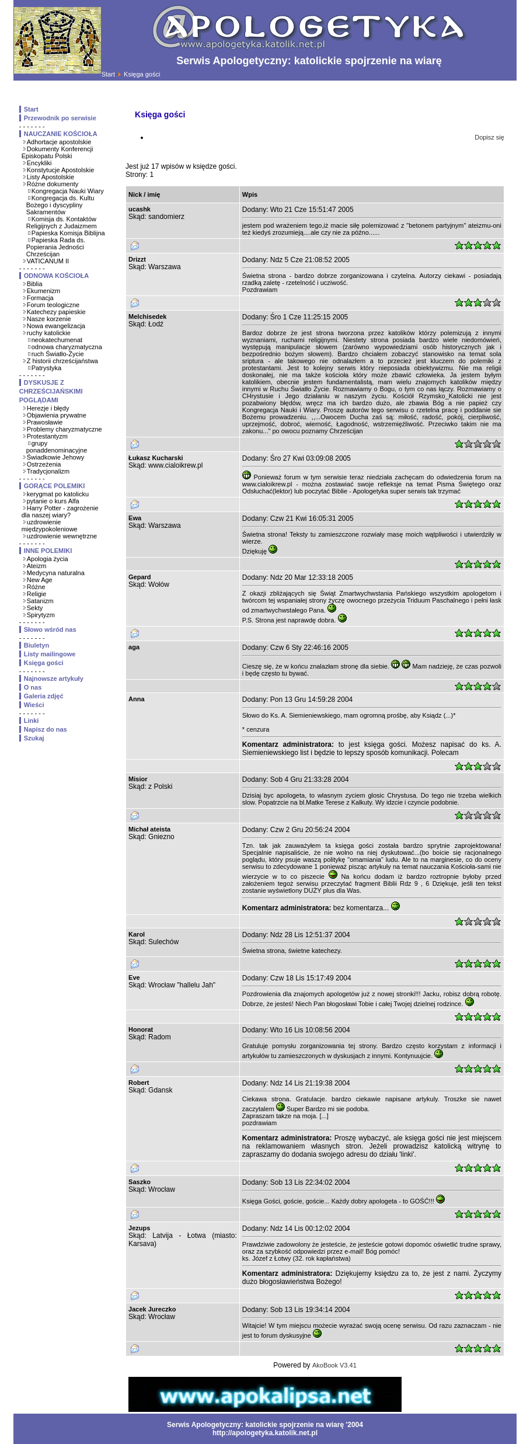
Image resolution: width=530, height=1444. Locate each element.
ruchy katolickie (49, 332)
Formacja (40, 297)
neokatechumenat (57, 339)
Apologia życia (47, 558)
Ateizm (37, 565)
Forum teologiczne (53, 304)
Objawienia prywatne (56, 415)
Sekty (35, 607)
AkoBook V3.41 (334, 1365)
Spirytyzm (41, 614)
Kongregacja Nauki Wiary (68, 190)
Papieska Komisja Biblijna (68, 232)
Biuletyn (36, 645)
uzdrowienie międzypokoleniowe (50, 526)
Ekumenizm (43, 290)
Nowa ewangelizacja (56, 325)
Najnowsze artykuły (53, 678)
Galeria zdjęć (44, 696)
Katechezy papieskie (56, 311)
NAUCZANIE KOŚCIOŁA (60, 133)
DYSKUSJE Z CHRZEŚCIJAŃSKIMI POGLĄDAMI (51, 391)
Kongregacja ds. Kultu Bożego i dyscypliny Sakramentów (60, 204)
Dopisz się (489, 137)
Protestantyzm (47, 436)
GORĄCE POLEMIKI (54, 485)
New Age (40, 579)
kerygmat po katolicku (58, 493)
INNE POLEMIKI (48, 550)
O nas (33, 687)
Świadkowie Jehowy (55, 457)
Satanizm (40, 600)
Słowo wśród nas (50, 629)
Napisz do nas (45, 729)
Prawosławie (45, 422)
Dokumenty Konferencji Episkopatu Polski (57, 152)
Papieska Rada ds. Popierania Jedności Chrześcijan (55, 247)
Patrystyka (46, 367)
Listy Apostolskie (50, 176)
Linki (31, 720)
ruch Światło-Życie (58, 353)
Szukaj (34, 738)
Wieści (34, 704)
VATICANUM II (48, 261)
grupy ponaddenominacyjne (57, 447)
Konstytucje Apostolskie (61, 169)
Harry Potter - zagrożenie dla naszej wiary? (60, 511)
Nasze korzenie (49, 318)
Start (108, 74)
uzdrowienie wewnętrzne (62, 536)
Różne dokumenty (53, 183)
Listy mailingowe (50, 653)
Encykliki (39, 162)
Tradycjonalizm (48, 471)
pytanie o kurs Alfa (53, 500)
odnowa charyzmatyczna (67, 346)
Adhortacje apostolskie (59, 141)
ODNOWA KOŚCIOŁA (56, 275)
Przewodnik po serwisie (60, 117)
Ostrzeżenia (44, 464)
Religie (37, 593)
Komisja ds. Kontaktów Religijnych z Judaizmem (61, 222)
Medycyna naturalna (56, 572)
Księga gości (44, 662)
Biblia (35, 283)
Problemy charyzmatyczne (64, 429)
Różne (36, 586)
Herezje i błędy (48, 408)
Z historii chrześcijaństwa (62, 360)
